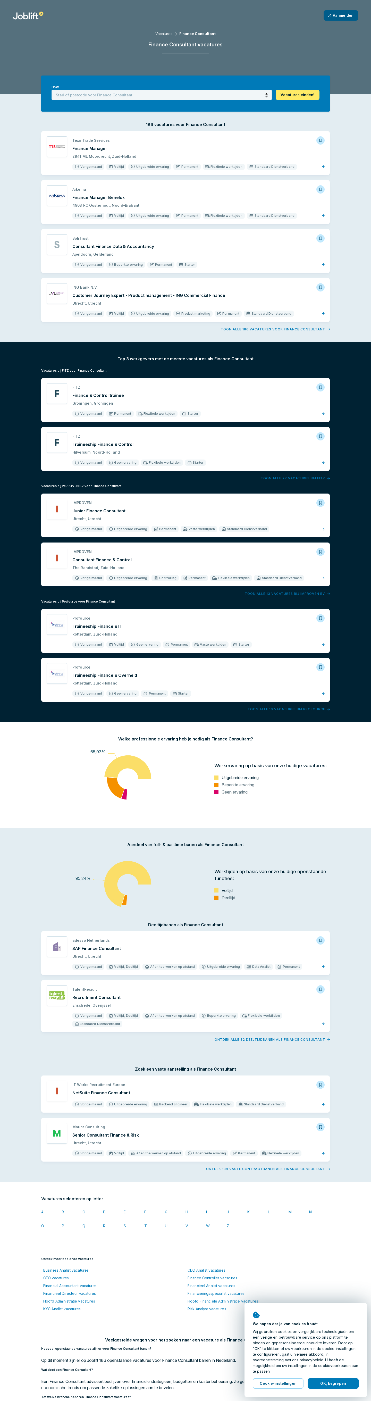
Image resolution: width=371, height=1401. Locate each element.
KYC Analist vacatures (62, 1309)
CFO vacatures (56, 1278)
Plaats (55, 87)
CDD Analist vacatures (207, 1270)
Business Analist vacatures (66, 1270)
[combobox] (162, 95)
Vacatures (163, 33)
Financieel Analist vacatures (211, 1285)
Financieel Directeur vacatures (69, 1293)
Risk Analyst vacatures (207, 1309)
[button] (266, 95)
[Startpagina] (28, 15)
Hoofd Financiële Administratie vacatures (223, 1301)
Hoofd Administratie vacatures (69, 1301)
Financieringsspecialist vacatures (216, 1293)
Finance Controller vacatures (212, 1278)
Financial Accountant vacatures (70, 1285)
